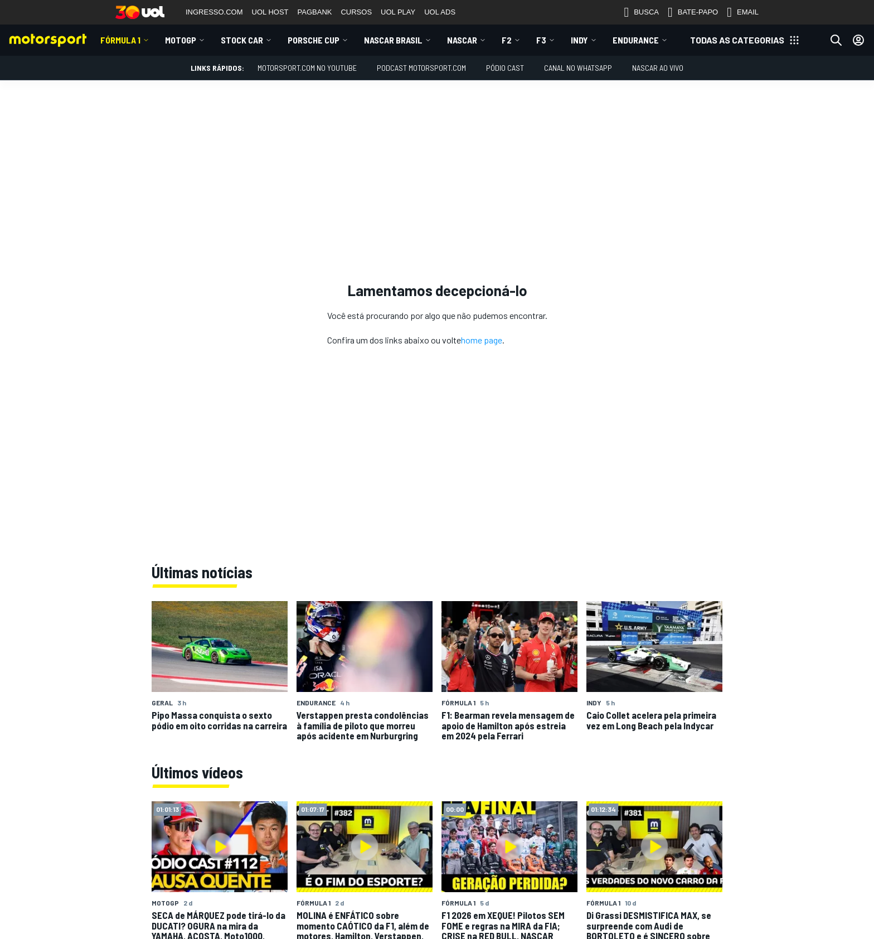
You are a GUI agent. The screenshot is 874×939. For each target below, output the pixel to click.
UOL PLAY (398, 12)
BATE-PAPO (693, 12)
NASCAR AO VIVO (657, 67)
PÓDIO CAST (505, 67)
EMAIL (743, 12)
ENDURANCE (636, 40)
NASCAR (462, 40)
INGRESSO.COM (214, 12)
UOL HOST (270, 12)
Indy (579, 40)
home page (481, 340)
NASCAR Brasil (393, 40)
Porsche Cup (313, 40)
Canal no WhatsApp (578, 67)
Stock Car (242, 40)
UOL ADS (439, 12)
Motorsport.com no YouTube (307, 67)
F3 (541, 40)
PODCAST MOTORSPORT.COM (421, 67)
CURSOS (356, 12)
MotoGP (180, 40)
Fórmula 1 (120, 40)
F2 (507, 40)
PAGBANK (315, 12)
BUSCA (641, 12)
